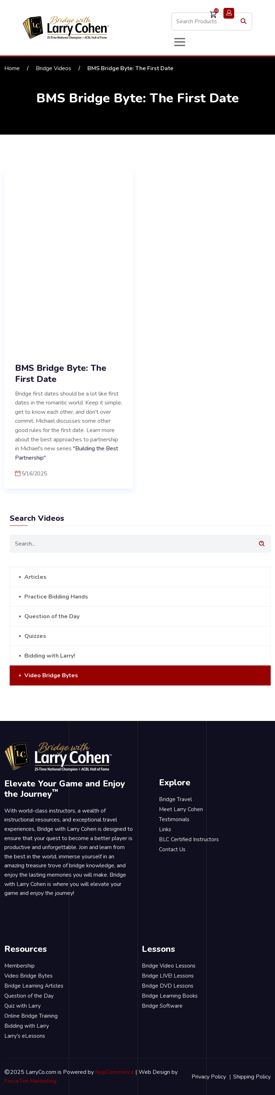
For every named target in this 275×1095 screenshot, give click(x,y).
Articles (35, 577)
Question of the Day (51, 616)
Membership (19, 965)
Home (12, 68)
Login (228, 13)
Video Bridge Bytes (51, 675)
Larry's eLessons (24, 1036)
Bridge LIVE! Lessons (168, 975)
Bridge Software (162, 1005)
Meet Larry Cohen (181, 809)
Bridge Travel (175, 799)
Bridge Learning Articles (33, 985)
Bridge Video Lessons (169, 965)
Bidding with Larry (26, 1025)
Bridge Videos (53, 68)
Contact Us (172, 849)
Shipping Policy (252, 1077)
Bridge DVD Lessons (167, 985)
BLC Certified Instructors (189, 839)
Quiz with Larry (22, 1005)
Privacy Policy (209, 1077)
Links (165, 829)
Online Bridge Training (31, 1015)
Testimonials (174, 819)
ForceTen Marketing (30, 1081)
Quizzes (35, 636)
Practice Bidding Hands (56, 597)
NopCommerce (114, 1072)
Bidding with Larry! (49, 656)
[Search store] (212, 21)
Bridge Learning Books (170, 995)
